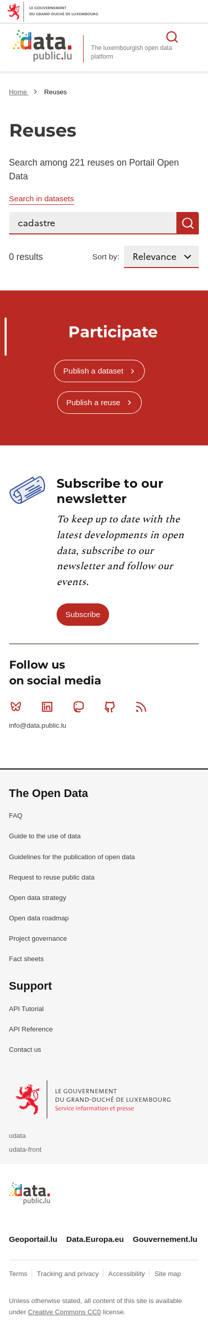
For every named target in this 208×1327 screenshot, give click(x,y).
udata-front (25, 1149)
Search (187, 223)
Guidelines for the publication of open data (72, 857)
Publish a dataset (93, 370)
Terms (19, 1274)
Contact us (25, 1049)
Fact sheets (26, 959)
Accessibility (127, 1274)
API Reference (31, 1029)
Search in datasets (41, 198)
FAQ (15, 815)
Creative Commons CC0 (64, 1312)
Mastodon (81, 706)
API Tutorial (26, 1009)
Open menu (195, 36)
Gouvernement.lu (165, 1239)
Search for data (172, 36)
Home (19, 92)
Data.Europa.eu (95, 1239)
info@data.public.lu (37, 725)
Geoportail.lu (33, 1239)
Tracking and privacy (68, 1274)
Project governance (38, 938)
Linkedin (49, 706)
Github (112, 706)
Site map (167, 1274)
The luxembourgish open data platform (131, 52)
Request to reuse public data (52, 877)
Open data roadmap (39, 918)
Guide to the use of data (45, 836)
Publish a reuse (93, 402)
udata (17, 1135)
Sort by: (105, 256)
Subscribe (82, 614)
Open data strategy (37, 897)
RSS (143, 706)
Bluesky (18, 706)
